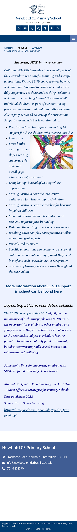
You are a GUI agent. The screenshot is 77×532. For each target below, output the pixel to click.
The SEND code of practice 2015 (25, 313)
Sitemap (29, 529)
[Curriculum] (37, 47)
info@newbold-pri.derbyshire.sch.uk (29, 462)
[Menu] (73, 38)
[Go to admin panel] (43, 529)
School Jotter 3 (66, 523)
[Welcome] (8, 47)
